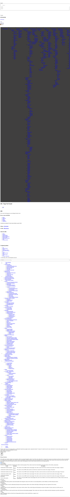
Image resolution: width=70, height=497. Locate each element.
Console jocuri (42, 34)
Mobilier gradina (28, 142)
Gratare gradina (28, 97)
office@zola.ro (2, 19)
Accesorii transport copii (54, 30)
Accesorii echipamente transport (29, 32)
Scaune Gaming (11, 368)
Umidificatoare (30, 83)
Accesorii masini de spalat (13, 290)
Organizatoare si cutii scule (13, 294)
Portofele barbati (49, 36)
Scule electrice (28, 57)
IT (39, 30)
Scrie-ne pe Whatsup (4, 444)
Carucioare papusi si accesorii (14, 413)
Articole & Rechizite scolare (20, 34)
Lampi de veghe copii (56, 43)
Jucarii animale (28, 169)
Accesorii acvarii (29, 179)
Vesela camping (9, 434)
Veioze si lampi (28, 137)
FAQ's (4, 219)
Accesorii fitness (7, 426)
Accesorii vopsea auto (15, 44)
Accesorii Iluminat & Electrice (12, 319)
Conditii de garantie (5, 235)
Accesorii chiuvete (12, 287)
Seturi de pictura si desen (56, 82)
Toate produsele (5, 28)
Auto (10, 28)
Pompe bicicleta (9, 439)
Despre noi (4, 234)
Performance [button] (2, 482)
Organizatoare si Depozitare (27, 152)
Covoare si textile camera (28, 197)
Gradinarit (27, 90)
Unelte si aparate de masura (13, 297)
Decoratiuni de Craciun (62, 36)
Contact (3, 233)
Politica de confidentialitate (6, 236)
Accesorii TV (9, 372)
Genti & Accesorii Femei (47, 40)
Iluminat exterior (28, 133)
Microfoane (11, 377)
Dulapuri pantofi (11, 331)
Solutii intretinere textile (29, 200)
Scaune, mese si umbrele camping (12, 433)
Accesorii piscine (29, 183)
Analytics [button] (2, 485)
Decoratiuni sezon (10, 304)
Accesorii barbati (47, 30)
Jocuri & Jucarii (54, 56)
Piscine (28, 184)
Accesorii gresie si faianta (13, 288)
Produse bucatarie (29, 107)
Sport (66, 28)
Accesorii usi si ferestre (29, 35)
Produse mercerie (28, 117)
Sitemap (4, 220)
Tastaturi (10, 365)
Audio (42, 52)
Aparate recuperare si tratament (12, 357)
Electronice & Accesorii (39, 29)
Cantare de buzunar (20, 37)
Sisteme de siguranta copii (55, 86)
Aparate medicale (33, 34)
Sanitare (28, 44)
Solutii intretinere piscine (29, 186)
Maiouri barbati (49, 34)
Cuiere (10, 333)
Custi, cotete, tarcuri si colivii (28, 158)
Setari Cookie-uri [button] (3, 450)
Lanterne (28, 134)
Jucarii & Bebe (53, 28)
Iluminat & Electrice (27, 119)
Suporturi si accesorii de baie (27, 189)
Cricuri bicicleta (9, 438)
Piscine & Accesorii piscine (27, 181)
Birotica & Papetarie (18, 29)
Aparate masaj (33, 32)
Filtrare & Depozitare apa (29, 104)
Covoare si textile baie (28, 193)
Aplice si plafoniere (10, 320)
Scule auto (15, 42)
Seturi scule (11, 295)
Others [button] (1, 491)
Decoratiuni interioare (29, 86)
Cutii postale (28, 38)
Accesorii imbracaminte (50, 48)
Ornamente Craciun (5, 254)
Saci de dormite (9, 432)
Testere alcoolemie (41, 70)
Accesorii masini (13, 30)
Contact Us (4, 221)
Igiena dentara (34, 41)
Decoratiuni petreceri (29, 87)
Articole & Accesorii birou (20, 31)
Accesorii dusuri (11, 289)
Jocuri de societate (10, 408)
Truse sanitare (11, 296)
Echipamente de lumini (10, 378)
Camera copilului (54, 35)
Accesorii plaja (49, 50)
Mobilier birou (11, 332)
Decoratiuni (27, 84)
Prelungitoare (29, 135)
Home (4, 217)
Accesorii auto (9, 265)
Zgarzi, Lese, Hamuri (28, 174)
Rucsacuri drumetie (10, 431)
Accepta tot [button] (8, 450)
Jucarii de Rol (56, 67)
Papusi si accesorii (10, 412)
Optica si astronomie (10, 379)
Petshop (26, 153)
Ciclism (68, 53)
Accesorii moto (13, 47)
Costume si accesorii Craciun (62, 33)
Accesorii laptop (42, 32)
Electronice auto (7, 271)
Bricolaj (26, 30)
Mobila (26, 138)
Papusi (10, 415)
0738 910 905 (6, 226)
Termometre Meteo (43, 68)
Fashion (45, 28)
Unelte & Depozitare (10, 292)
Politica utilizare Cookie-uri (6, 238)
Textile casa (27, 191)
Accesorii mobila (29, 140)
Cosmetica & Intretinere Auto (15, 35)
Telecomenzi (11, 374)
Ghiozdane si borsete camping (12, 430)
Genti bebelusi (56, 52)
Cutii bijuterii (49, 42)
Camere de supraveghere (11, 323)
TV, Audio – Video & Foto (41, 45)
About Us (4, 218)
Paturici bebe (56, 37)
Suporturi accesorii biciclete (11, 441)
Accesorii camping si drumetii (12, 429)
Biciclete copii (9, 437)
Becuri (28, 127)
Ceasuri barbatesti (49, 32)
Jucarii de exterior (10, 410)
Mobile (40, 41)
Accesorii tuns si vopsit (34, 30)
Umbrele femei (49, 46)
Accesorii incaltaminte (50, 53)
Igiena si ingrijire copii (55, 50)
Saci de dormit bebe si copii (56, 47)
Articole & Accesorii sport (9, 427)
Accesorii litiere (29, 155)
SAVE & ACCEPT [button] (3, 494)
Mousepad (10, 367)
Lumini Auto (15, 58)
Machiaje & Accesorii (34, 43)
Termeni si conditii (5, 237)
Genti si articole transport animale (28, 166)
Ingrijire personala (33, 28)
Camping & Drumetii (8, 428)
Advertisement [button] (2, 488)
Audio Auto (15, 54)
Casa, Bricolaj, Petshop (25, 29)
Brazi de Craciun (61, 31)
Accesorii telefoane (42, 43)
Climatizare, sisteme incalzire (27, 78)
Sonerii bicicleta (9, 440)
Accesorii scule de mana (13, 293)
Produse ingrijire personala (6, 250)
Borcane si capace (12, 314)
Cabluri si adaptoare (12, 373)
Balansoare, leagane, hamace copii (57, 39)
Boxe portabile (11, 376)
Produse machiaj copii (56, 54)
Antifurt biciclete (9, 436)
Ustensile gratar (29, 99)
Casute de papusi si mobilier (13, 414)
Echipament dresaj (10, 343)
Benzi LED (28, 129)
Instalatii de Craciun (10, 424)
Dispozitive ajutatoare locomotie (36, 40)
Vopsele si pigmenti (12, 285)
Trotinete (68, 68)
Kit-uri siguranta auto (15, 38)
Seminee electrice (28, 82)
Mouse (10, 366)
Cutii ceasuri (49, 38)
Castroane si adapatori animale (29, 162)
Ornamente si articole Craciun (60, 29)
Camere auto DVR (15, 56)
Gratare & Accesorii (27, 95)
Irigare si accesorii (10, 306)
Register (7, 447)
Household (27, 100)
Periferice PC (9, 364)
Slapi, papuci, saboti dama (49, 55)
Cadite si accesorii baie (55, 33)
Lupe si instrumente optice (13, 380)
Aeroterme (29, 80)
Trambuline (57, 84)
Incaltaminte (48, 51)
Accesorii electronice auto (15, 51)
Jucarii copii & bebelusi (56, 61)
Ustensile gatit (11, 316)
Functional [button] (2, 479)
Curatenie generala (29, 101)
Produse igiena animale (28, 171)
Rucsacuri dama (50, 44)
